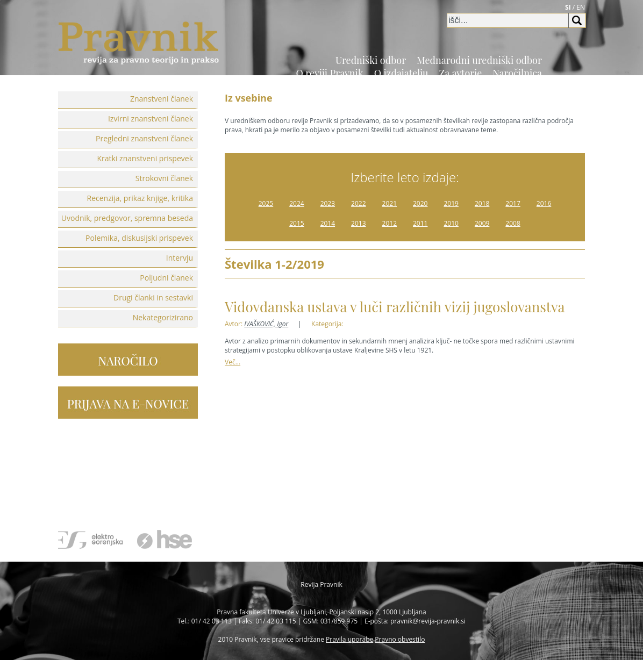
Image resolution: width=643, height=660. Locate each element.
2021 (389, 203)
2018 (482, 203)
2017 (512, 203)
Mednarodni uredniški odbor (479, 60)
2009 (482, 223)
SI (568, 7)
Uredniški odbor (370, 60)
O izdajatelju (401, 73)
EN (580, 7)
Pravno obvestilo (400, 639)
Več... (232, 362)
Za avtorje (460, 73)
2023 (327, 203)
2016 (544, 203)
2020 (420, 203)
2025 (266, 203)
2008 (512, 223)
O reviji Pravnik (329, 73)
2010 (451, 223)
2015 (296, 223)
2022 (358, 203)
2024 (296, 203)
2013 (358, 223)
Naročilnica (517, 73)
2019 (451, 203)
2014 (327, 223)
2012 (389, 223)
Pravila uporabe (349, 639)
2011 (420, 223)
